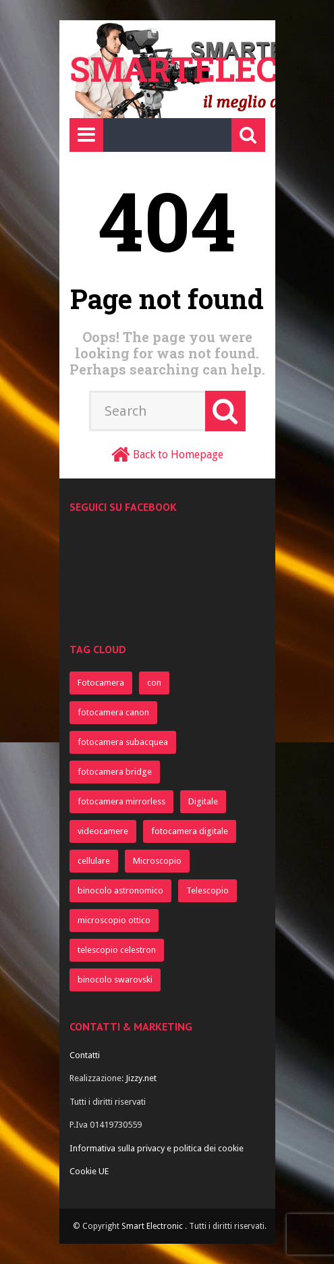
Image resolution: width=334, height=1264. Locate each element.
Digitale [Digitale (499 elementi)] (203, 801)
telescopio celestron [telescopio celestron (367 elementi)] (117, 950)
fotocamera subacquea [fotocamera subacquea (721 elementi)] (123, 742)
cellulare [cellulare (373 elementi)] (94, 861)
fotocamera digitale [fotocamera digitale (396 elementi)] (189, 831)
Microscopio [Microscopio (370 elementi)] (157, 861)
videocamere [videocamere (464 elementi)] (103, 831)
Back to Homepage (178, 454)
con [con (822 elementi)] (154, 683)
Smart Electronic (153, 1226)
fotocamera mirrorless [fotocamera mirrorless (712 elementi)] (121, 801)
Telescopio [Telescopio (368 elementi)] (207, 890)
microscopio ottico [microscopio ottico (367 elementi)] (114, 920)
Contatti (84, 1055)
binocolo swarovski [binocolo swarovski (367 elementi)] (115, 979)
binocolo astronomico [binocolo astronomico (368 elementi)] (120, 890)
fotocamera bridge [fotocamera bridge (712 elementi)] (115, 772)
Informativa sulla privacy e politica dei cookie (156, 1148)
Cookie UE (89, 1171)
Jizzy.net (141, 1078)
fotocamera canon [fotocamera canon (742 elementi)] (113, 712)
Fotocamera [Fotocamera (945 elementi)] (101, 683)
